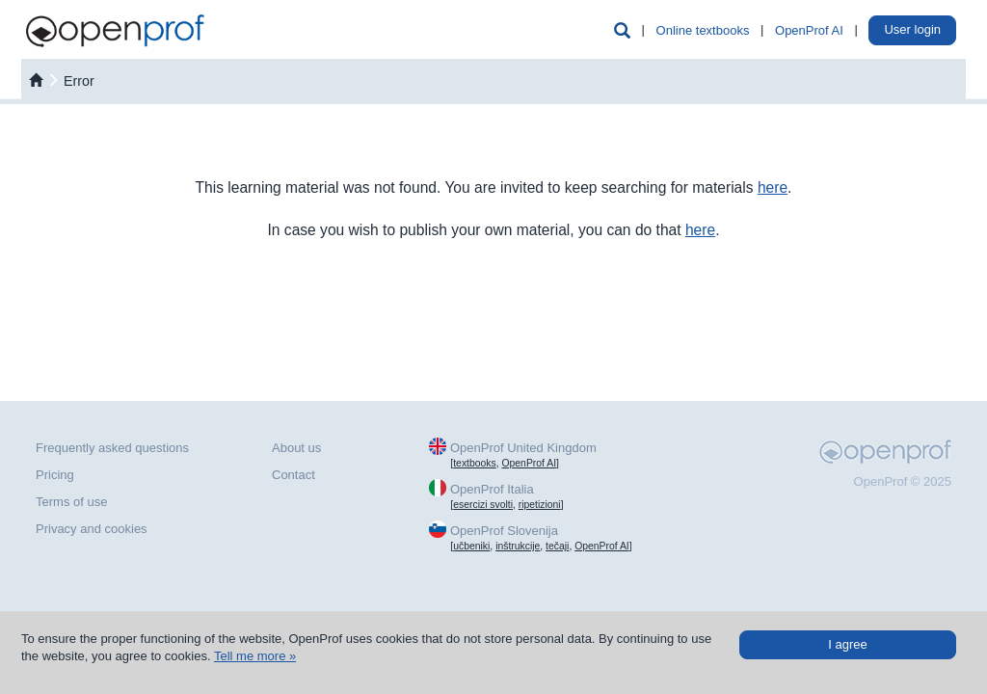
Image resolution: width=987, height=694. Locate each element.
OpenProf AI (809, 30)
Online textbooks (703, 30)
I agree (847, 644)
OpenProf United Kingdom (523, 447)
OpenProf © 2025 (902, 481)
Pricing (55, 474)
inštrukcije (517, 546)
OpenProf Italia (492, 489)
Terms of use (71, 501)
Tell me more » (255, 656)
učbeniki (471, 546)
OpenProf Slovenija (504, 530)
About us (296, 447)
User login (912, 29)
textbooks (474, 463)
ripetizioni (540, 504)
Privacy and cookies (91, 528)
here (772, 187)
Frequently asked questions (112, 447)
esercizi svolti (483, 504)
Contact (293, 474)
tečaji (557, 546)
